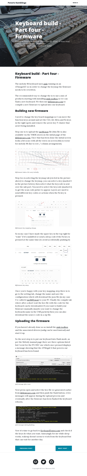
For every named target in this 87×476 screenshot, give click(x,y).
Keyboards (41, 43)
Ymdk (23, 45)
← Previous (25, 448)
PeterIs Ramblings (17, 2)
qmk (45, 84)
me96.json (44, 131)
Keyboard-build (45, 45)
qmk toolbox (52, 98)
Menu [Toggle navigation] (75, 3)
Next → (63, 448)
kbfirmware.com (55, 101)
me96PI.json (32, 300)
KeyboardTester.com (50, 430)
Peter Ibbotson (30, 41)
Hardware (30, 43)
